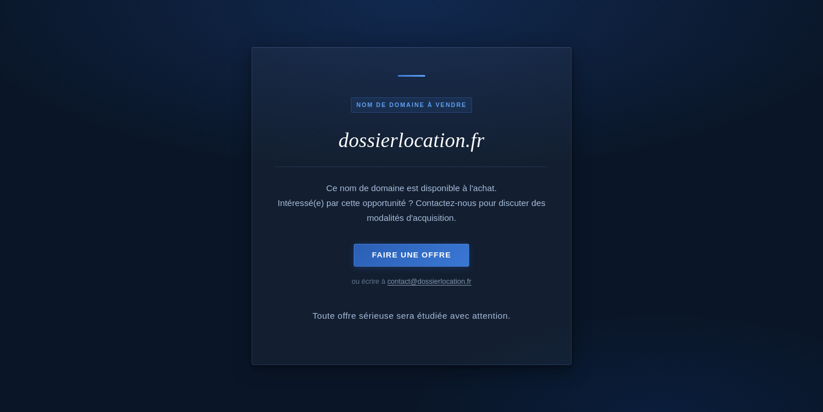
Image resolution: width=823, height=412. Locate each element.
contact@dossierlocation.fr (429, 282)
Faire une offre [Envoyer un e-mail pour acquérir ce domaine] (412, 255)
